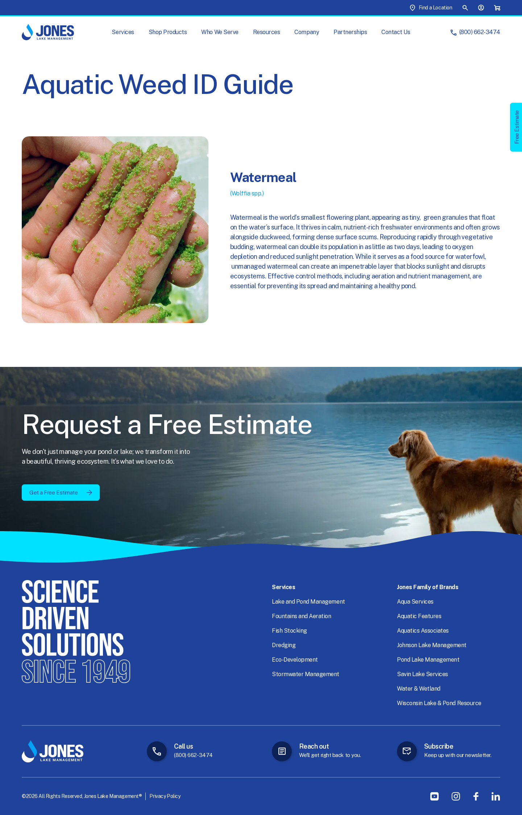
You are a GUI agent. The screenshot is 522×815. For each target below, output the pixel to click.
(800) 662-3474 (479, 32)
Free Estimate (517, 127)
